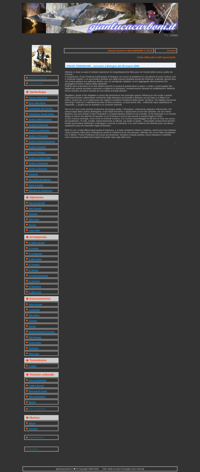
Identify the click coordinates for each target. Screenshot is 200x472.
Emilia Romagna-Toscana (42, 332)
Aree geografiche (37, 380)
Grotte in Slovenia (38, 169)
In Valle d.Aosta (37, 243)
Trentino (33, 321)
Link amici (32, 449)
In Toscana (34, 281)
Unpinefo (33, 174)
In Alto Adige (35, 259)
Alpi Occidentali (37, 203)
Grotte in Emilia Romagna (42, 141)
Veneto (32, 326)
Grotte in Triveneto (38, 136)
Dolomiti (33, 214)
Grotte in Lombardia (39, 130)
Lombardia (34, 310)
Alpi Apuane (35, 337)
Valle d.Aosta (35, 304)
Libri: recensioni (37, 409)
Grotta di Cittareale (38, 125)
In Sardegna (35, 286)
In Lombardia (35, 254)
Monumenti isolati (38, 391)
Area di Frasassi (37, 152)
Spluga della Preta (38, 97)
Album (32, 423)
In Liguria (33, 248)
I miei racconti (36, 83)
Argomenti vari (36, 437)
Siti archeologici (37, 397)
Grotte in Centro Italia (40, 158)
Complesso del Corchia (41, 108)
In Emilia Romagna (38, 275)
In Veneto (33, 270)
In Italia (32, 366)
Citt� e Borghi (36, 386)
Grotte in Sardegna (38, 163)
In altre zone (35, 292)
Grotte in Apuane (37, 147)
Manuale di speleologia (40, 191)
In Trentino (34, 264)
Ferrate (32, 225)
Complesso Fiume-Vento (41, 114)
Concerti (33, 429)
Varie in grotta (36, 185)
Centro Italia (35, 343)
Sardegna (33, 348)
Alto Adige (34, 315)
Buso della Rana (37, 103)
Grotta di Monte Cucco (40, 119)
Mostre (32, 402)
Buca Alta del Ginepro (40, 180)
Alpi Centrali (35, 208)
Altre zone (34, 219)
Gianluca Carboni (37, 77)
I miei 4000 (34, 230)
